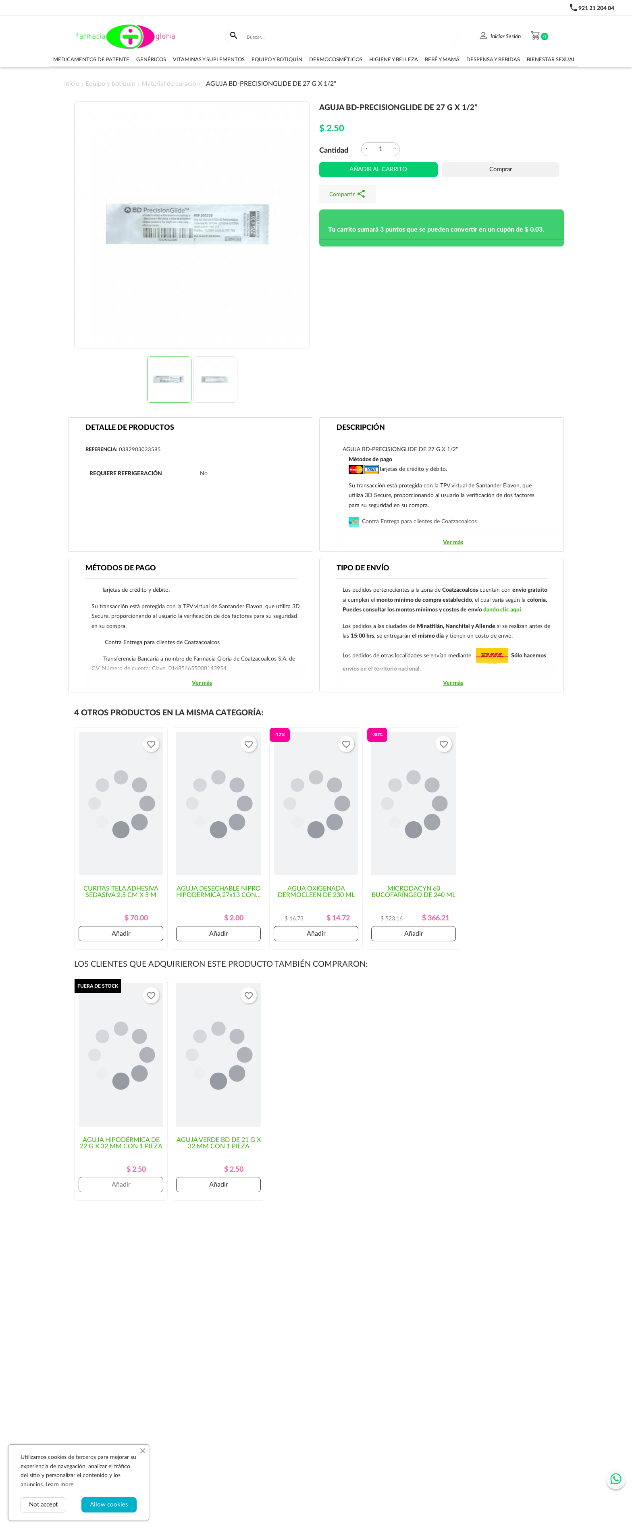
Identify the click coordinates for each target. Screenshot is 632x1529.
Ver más (453, 542)
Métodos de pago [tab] (120, 568)
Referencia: (101, 449)
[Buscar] (351, 37)
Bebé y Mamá (442, 59)
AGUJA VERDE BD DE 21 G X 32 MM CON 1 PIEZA (219, 1143)
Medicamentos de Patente (91, 59)
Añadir (121, 933)
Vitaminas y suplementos (209, 59)
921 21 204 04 (596, 8)
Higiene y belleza (393, 59)
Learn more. (60, 1485)
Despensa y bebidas (493, 59)
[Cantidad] (380, 149)
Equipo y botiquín (277, 59)
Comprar (500, 169)
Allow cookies (109, 1505)
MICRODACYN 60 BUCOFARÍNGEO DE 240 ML (413, 891)
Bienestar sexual (551, 59)
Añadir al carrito (378, 169)
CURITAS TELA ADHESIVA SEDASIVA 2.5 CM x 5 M (120, 891)
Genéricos (151, 59)
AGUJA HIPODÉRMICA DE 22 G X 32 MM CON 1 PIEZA (121, 1143)
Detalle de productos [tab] (129, 427)
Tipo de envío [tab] (363, 568)
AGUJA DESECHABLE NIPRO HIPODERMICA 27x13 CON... (218, 891)
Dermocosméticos (335, 59)
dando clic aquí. (502, 610)
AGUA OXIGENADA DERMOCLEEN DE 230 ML (316, 891)
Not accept (43, 1505)
